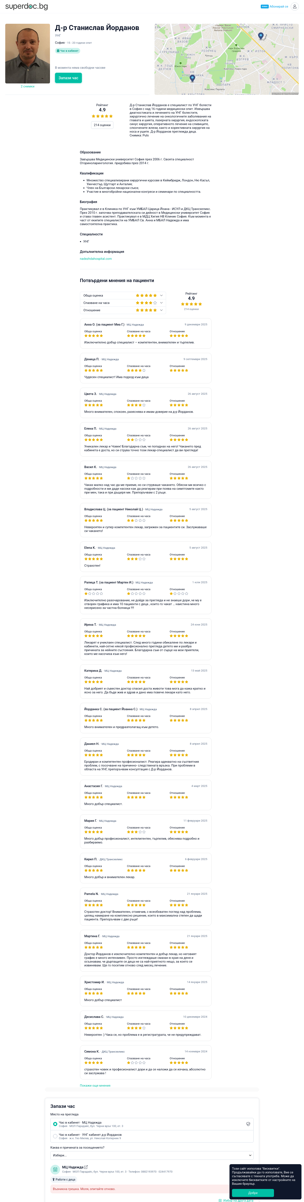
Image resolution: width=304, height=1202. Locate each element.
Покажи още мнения (20, 1087)
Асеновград (163, 1138)
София (159, 1123)
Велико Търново (167, 1152)
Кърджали (162, 1167)
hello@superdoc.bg (278, 326)
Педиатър (102, 1133)
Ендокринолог (105, 1128)
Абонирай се (273, 7)
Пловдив (161, 1128)
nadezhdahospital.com (21, 260)
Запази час (68, 79)
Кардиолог (103, 1162)
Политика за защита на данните (58, 1147)
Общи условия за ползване (55, 1143)
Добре (253, 1193)
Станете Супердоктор (51, 1133)
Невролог (102, 1147)
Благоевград (164, 1142)
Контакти (42, 1152)
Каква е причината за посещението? (187, 164)
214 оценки (27, 126)
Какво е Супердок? (49, 1123)
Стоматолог (103, 1167)
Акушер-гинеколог (108, 1123)
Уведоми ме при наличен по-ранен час (198, 261)
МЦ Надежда (184, 184)
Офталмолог (104, 1152)
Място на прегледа (174, 131)
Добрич (160, 1162)
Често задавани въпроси (219, 326)
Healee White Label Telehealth (238, 1123)
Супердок (46, 1128)
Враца (159, 1157)
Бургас (159, 1147)
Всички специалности (111, 1171)
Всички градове (166, 1171)
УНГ (98, 1138)
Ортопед (101, 1157)
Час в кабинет (68, 52)
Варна (159, 1133)
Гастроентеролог (107, 1142)
